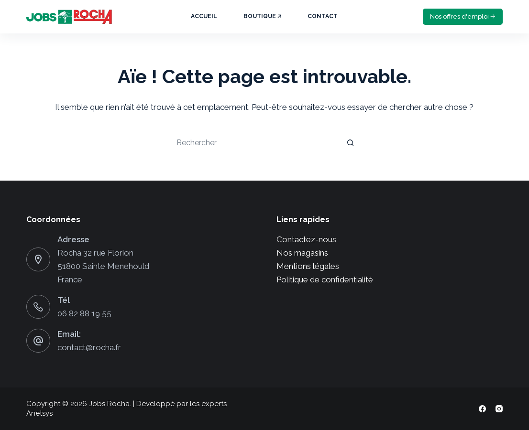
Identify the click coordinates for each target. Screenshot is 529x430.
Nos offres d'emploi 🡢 (463, 16)
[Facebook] (482, 408)
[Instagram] (499, 408)
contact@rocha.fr (89, 347)
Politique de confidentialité (324, 279)
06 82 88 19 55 (84, 313)
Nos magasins (302, 253)
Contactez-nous (306, 239)
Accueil (204, 16)
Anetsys (39, 413)
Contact (323, 16)
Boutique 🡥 (262, 16)
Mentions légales (307, 266)
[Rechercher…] (255, 142)
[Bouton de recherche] (350, 142)
